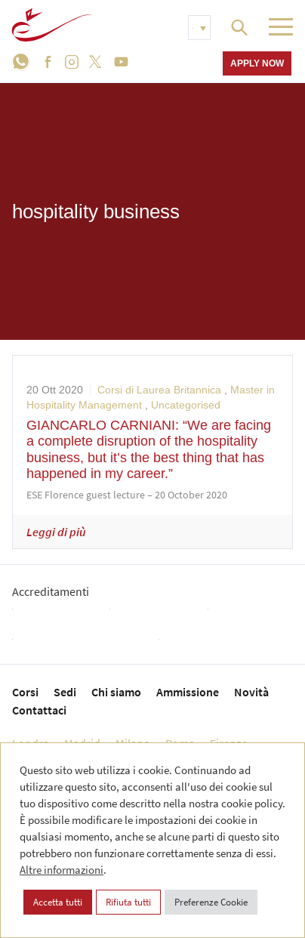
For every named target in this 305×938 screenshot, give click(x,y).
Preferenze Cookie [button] (211, 902)
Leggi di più (56, 531)
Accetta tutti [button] (57, 902)
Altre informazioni (61, 869)
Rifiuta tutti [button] (128, 902)
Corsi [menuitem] (25, 691)
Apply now (257, 63)
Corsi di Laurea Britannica (159, 390)
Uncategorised (185, 405)
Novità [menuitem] (251, 691)
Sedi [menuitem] (65, 691)
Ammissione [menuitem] (187, 691)
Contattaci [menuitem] (39, 709)
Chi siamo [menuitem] (116, 691)
